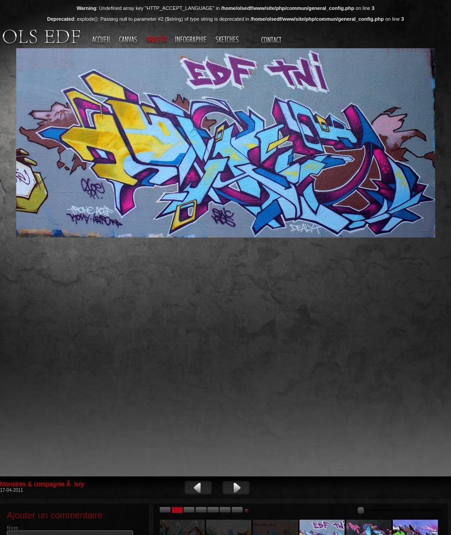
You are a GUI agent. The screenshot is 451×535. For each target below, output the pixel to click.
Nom (12, 527)
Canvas (129, 40)
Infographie (192, 40)
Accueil (102, 40)
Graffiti (157, 40)
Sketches (228, 40)
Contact (272, 40)
